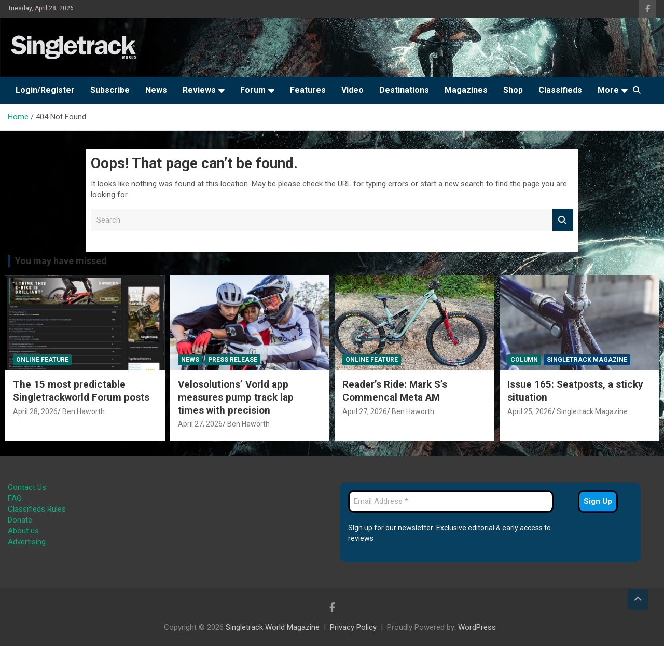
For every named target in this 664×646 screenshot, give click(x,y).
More (608, 90)
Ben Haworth (83, 411)
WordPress (477, 627)
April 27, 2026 (200, 424)
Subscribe (110, 90)
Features (308, 90)
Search (562, 220)
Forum (253, 90)
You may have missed (61, 260)
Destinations (404, 90)
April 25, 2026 (529, 411)
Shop (513, 90)
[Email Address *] (451, 501)
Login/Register (45, 90)
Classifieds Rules (37, 509)
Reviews (199, 90)
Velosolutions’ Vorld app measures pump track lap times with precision (236, 397)
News (156, 90)
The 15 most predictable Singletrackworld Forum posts (81, 390)
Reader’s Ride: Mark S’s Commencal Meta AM (394, 390)
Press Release (232, 359)
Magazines (466, 90)
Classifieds (560, 90)
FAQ (15, 498)
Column (524, 359)
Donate (20, 520)
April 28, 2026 (35, 411)
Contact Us (27, 487)
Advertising (27, 541)
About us (23, 530)
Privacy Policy (353, 627)
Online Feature (42, 359)
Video (352, 90)
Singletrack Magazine (587, 359)
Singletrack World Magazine (273, 627)
